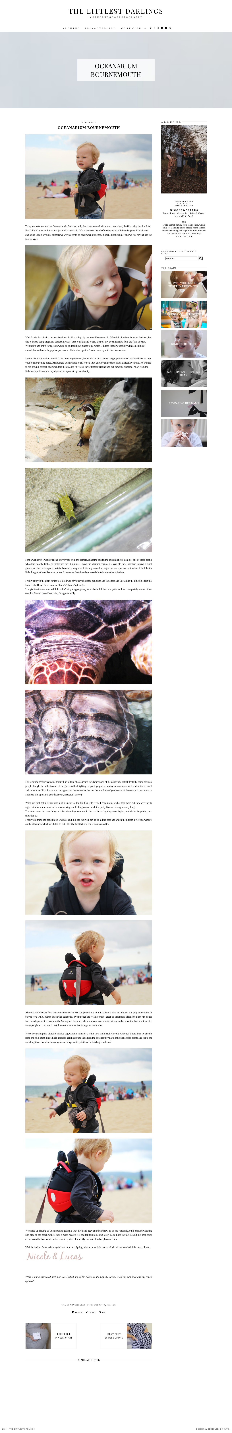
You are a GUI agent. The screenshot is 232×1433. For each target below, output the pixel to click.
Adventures (78, 1305)
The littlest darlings (116, 10)
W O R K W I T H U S (133, 28)
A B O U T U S (71, 28)
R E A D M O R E (183, 236)
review (111, 1305)
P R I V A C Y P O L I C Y (100, 28)
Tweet (91, 1312)
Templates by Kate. (219, 1429)
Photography (96, 1305)
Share (77, 1312)
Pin (102, 1312)
